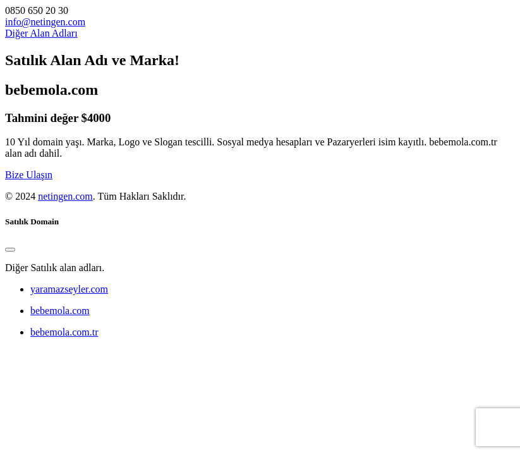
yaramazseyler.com (69, 289)
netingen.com (65, 196)
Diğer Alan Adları (41, 33)
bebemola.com (60, 310)
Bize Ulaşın (28, 174)
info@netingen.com (45, 21)
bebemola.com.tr (64, 332)
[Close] (10, 250)
